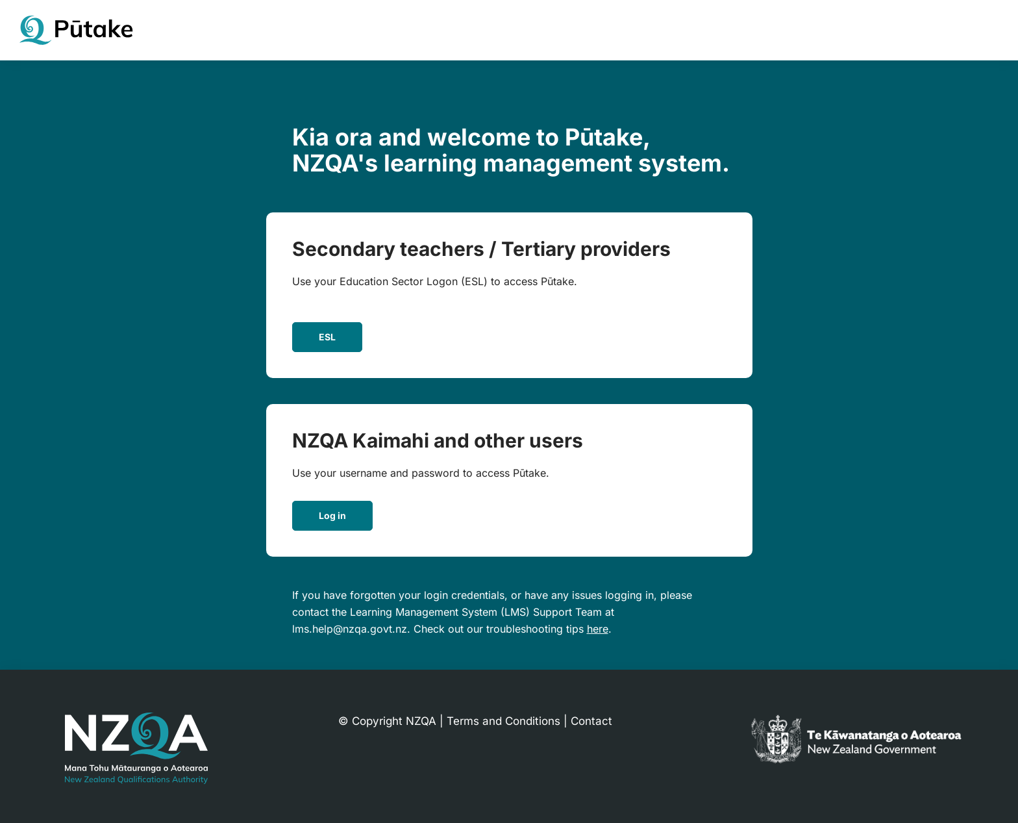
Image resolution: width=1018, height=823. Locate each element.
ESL (327, 336)
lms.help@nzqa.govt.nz (349, 628)
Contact (591, 721)
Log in (332, 515)
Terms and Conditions (503, 721)
